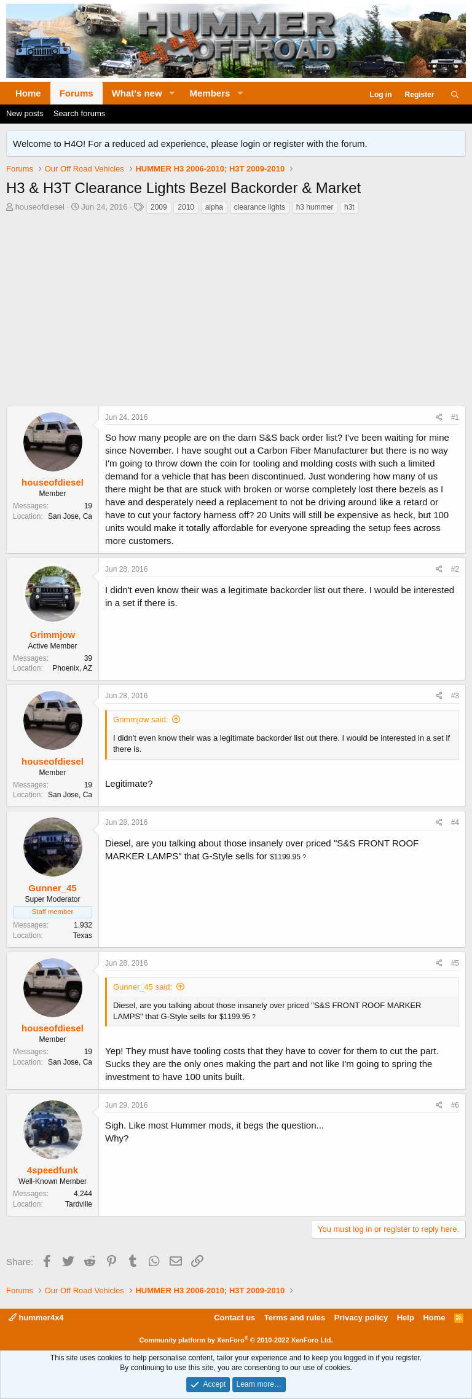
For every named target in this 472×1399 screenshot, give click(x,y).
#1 (455, 417)
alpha (214, 207)
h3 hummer (315, 207)
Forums (76, 93)
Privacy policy (361, 1317)
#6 (455, 1105)
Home (28, 93)
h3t (349, 207)
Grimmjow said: (140, 719)
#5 (455, 963)
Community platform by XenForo (236, 1340)
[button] (172, 93)
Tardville (78, 1204)
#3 (455, 696)
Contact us (234, 1317)
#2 (455, 569)
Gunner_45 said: (142, 986)
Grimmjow (52, 634)
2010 (186, 207)
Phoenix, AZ (72, 668)
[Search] (455, 95)
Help (405, 1317)
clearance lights (259, 207)
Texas (82, 935)
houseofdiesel (40, 206)
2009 (159, 207)
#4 (455, 822)
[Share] (439, 418)
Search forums (79, 113)
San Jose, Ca (70, 516)
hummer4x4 (36, 1317)
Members (210, 93)
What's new (137, 93)
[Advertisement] (236, 313)
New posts (25, 113)
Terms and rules (294, 1317)
